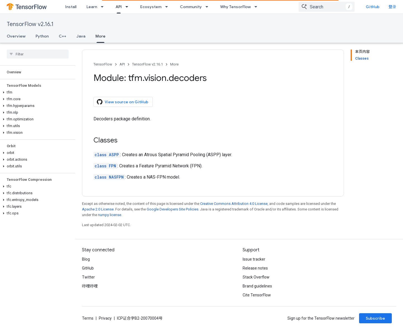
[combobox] (327, 7)
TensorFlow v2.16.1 (30, 24)
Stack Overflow (256, 277)
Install (70, 6)
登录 (392, 6)
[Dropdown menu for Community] (208, 6)
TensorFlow (102, 64)
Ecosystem (150, 6)
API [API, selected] (119, 6)
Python (42, 36)
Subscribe (375, 318)
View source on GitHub (122, 102)
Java (80, 36)
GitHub (372, 6)
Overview (16, 36)
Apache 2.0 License (98, 209)
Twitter (88, 277)
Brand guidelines (257, 286)
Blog (86, 259)
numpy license (109, 215)
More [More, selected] (100, 36)
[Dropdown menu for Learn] (104, 6)
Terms (87, 318)
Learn (91, 6)
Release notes (255, 268)
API (122, 64)
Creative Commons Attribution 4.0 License (234, 204)
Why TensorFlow (235, 6)
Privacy (105, 318)
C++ (62, 36)
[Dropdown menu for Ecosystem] (168, 6)
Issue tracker (254, 259)
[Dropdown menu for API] (128, 6)
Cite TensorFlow (257, 295)
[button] (36, 92)
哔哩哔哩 (90, 286)
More (174, 64)
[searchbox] (38, 54)
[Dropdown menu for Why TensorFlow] (257, 6)
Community (191, 6)
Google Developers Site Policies (172, 209)
